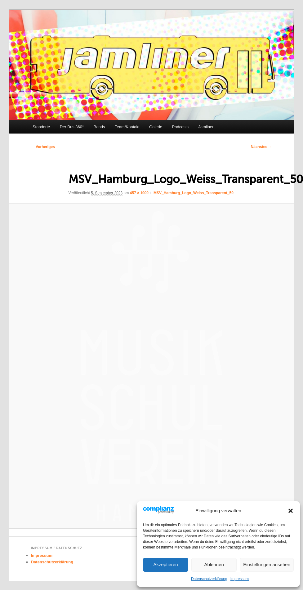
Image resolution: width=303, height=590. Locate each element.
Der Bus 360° (72, 127)
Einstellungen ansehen (266, 564)
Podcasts (180, 127)
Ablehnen (214, 564)
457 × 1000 (139, 193)
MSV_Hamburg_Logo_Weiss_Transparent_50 (194, 193)
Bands (99, 127)
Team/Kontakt (127, 127)
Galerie (155, 127)
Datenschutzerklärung (209, 579)
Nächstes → (261, 147)
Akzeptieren (165, 564)
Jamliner (206, 127)
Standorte (41, 127)
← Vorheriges (43, 147)
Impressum (239, 579)
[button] (290, 511)
